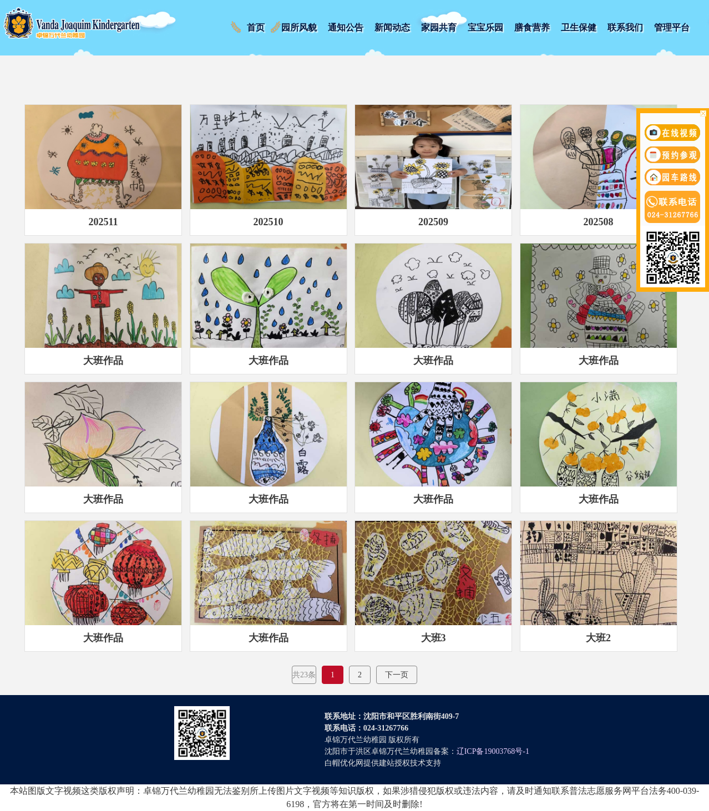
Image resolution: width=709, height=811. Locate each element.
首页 (256, 27)
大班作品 (103, 360)
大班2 (598, 637)
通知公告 (345, 27)
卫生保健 (578, 27)
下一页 (396, 675)
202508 (599, 221)
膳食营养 (532, 27)
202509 (433, 221)
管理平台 (672, 27)
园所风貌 (299, 27)
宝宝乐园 (485, 27)
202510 (268, 221)
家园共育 (439, 27)
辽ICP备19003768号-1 (493, 751)
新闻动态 (392, 27)
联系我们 (625, 27)
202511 (103, 221)
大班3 (433, 637)
